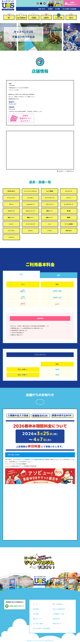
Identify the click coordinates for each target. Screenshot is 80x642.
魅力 (9, 17)
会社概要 (50, 9)
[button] (30, 49)
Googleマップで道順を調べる (66, 171)
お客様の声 (46, 17)
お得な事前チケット (71, 3)
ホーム (35, 604)
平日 (21, 274)
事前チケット (37, 618)
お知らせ (71, 17)
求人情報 (57, 9)
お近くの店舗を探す (21, 17)
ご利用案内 (33, 17)
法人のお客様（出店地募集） (70, 9)
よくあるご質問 (58, 17)
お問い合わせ (41, 9)
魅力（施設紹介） (58, 604)
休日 (58, 275)
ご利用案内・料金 (58, 614)
